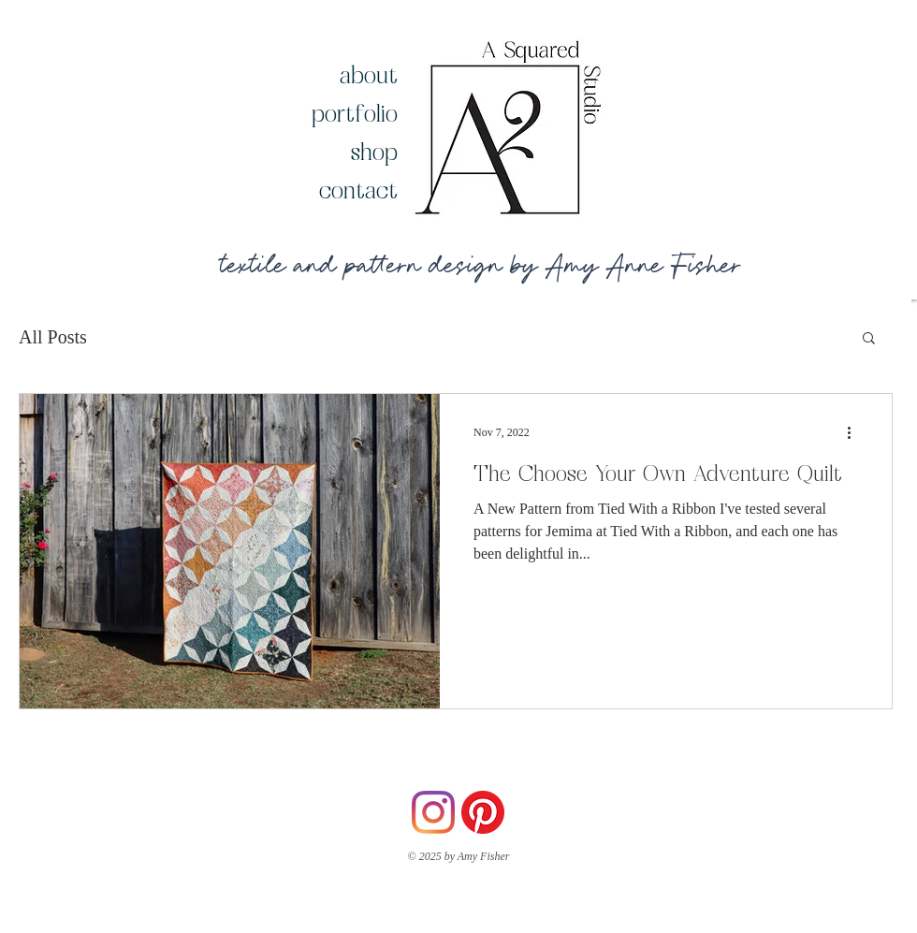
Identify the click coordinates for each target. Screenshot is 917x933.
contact (358, 189)
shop (374, 151)
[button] (869, 339)
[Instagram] (433, 812)
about (369, 74)
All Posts (53, 337)
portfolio (355, 112)
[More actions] (855, 432)
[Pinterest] (482, 812)
